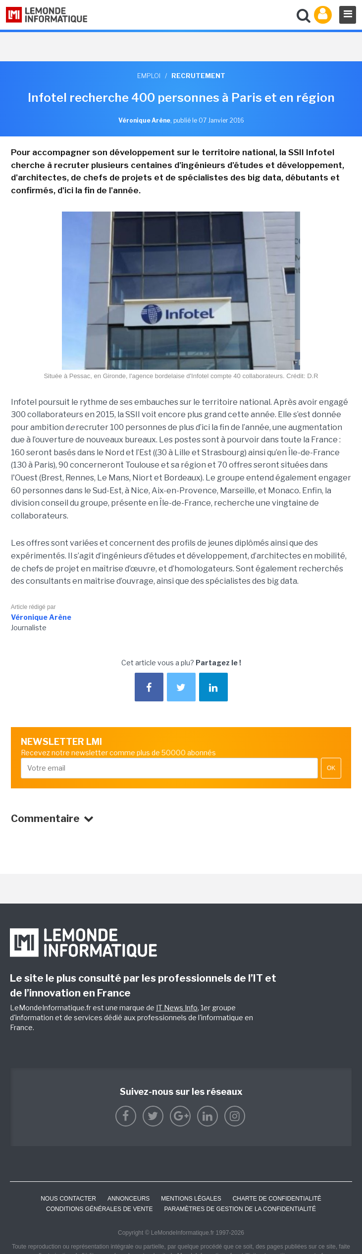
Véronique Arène (41, 617)
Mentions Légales (191, 1198)
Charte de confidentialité (277, 1198)
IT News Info (177, 1007)
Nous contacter (68, 1198)
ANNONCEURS (128, 1198)
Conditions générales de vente (99, 1209)
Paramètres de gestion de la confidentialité (240, 1209)
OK (331, 768)
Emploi (148, 76)
